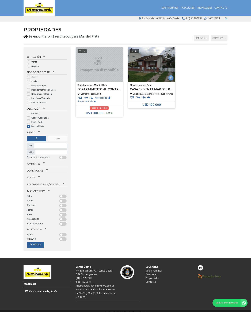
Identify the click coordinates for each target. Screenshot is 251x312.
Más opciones (38, 188)
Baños (33, 174)
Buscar (35, 241)
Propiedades (204, 8)
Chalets (34, 78)
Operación (36, 54)
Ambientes (35, 161)
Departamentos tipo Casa (42, 87)
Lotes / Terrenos (38, 100)
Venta (33, 59)
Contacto (220, 8)
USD (58, 136)
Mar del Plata (36, 123)
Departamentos (37, 83)
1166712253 (83, 279)
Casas (33, 74)
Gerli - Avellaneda (39, 115)
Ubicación (36, 106)
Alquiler (34, 63)
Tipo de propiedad (40, 70)
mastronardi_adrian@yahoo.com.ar (95, 282)
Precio (33, 130)
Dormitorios (37, 168)
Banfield (34, 111)
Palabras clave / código (45, 181)
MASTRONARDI (169, 8)
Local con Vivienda (39, 95)
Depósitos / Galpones (40, 91)
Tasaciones (187, 8)
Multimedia (36, 226)
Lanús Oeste (36, 119)
